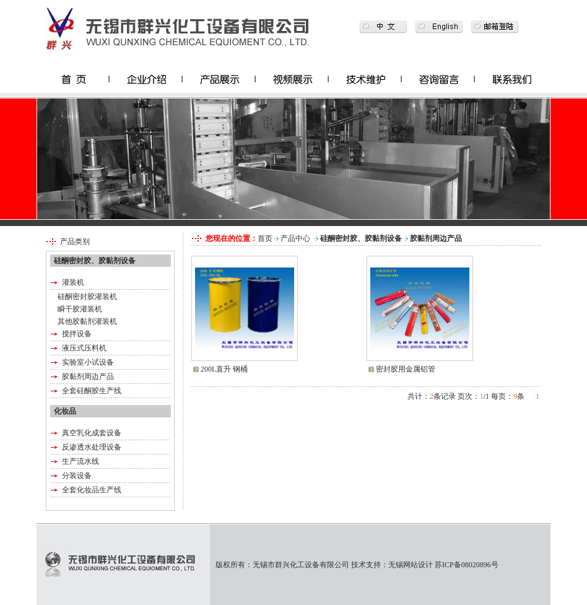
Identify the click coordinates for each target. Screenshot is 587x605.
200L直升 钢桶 (224, 369)
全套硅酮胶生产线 (91, 390)
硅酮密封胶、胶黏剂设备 (361, 238)
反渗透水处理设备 (91, 447)
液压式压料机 (84, 348)
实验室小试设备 (88, 362)
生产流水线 (80, 461)
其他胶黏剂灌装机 (87, 321)
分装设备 (77, 475)
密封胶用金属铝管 (405, 369)
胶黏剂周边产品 (88, 376)
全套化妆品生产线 (91, 489)
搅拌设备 (77, 333)
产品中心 (295, 238)
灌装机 (73, 282)
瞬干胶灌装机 (80, 309)
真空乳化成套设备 (91, 433)
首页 (265, 238)
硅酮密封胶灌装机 (87, 296)
